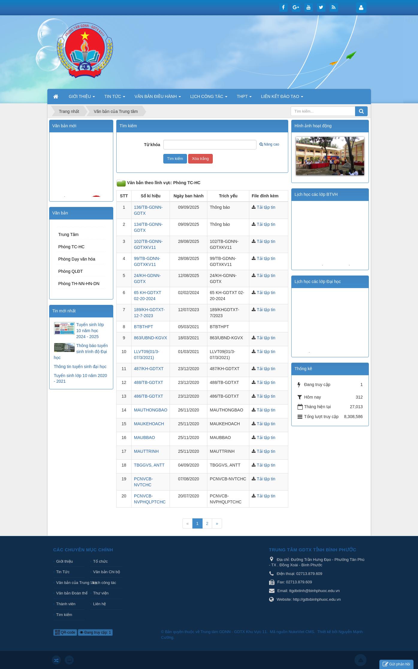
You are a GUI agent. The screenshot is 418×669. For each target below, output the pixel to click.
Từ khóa (152, 144)
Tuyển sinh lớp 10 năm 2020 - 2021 (80, 378)
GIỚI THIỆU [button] (82, 98)
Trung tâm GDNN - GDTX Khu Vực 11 (233, 631)
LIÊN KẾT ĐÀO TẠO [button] (282, 98)
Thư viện (100, 593)
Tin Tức (63, 572)
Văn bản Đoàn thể (70, 593)
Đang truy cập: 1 (95, 632)
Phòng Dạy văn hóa (76, 259)
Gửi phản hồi (396, 664)
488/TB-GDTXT (148, 382)
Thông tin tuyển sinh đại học (80, 366)
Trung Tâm (68, 234)
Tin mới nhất (64, 310)
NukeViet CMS (301, 631)
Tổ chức (100, 561)
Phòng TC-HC (71, 246)
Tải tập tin (266, 207)
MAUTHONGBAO (150, 410)
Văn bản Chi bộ (106, 572)
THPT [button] (244, 98)
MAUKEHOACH (149, 423)
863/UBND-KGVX (150, 337)
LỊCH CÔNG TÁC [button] (208, 98)
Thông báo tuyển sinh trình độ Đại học (81, 351)
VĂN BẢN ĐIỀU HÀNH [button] (158, 98)
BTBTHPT (143, 326)
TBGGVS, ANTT (149, 465)
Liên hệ (99, 604)
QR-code (65, 632)
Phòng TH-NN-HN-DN (78, 283)
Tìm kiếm (64, 614)
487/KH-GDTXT (149, 368)
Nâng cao (269, 144)
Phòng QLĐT (70, 271)
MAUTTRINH (146, 451)
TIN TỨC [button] (114, 98)
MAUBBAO (144, 437)
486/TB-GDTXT (148, 396)
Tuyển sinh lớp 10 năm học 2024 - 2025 (90, 330)
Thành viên (66, 604)
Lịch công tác (104, 582)
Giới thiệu (64, 561)
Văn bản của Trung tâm (70, 582)
